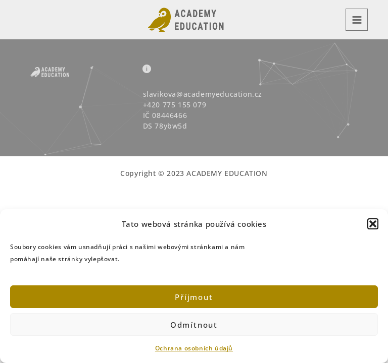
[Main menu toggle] (357, 20)
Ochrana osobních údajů (194, 348)
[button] (373, 224)
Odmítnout (194, 325)
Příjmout (194, 297)
